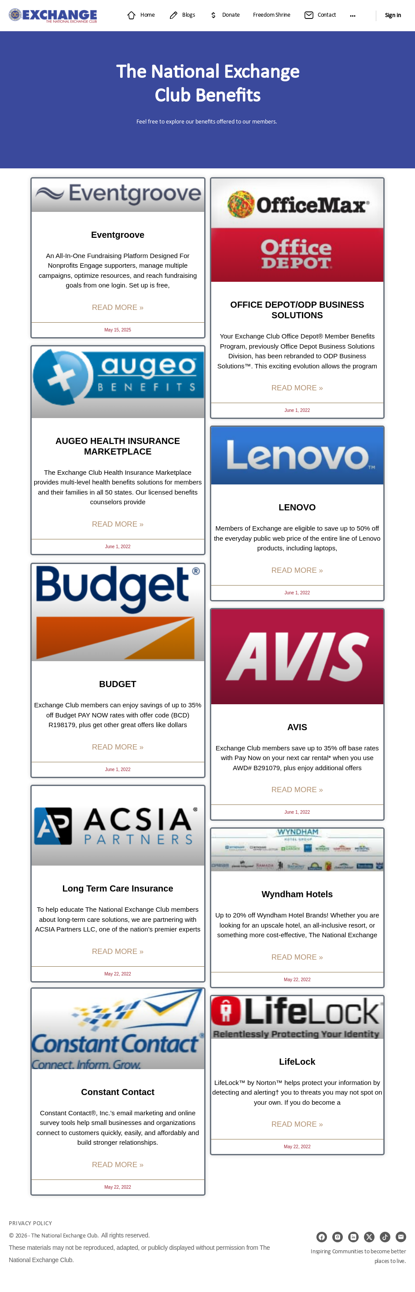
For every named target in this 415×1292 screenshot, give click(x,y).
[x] (369, 1237)
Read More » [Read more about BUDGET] (117, 746)
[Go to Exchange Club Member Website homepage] (53, 15)
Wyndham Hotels (297, 894)
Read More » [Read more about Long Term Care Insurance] (117, 950)
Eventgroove (117, 235)
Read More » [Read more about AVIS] (297, 790)
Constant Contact (117, 1092)
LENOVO (297, 507)
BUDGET (117, 683)
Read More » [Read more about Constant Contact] (117, 1165)
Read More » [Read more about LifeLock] (297, 1124)
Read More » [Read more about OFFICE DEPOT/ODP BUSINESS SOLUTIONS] (297, 388)
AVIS (297, 727)
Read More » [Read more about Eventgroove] (117, 307)
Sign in (393, 15)
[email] (401, 1237)
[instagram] (337, 1237)
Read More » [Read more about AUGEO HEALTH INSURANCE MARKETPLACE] (117, 524)
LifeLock (297, 1061)
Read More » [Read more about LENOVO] (297, 570)
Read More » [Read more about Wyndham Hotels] (297, 957)
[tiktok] (385, 1237)
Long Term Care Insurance (117, 887)
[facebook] (321, 1237)
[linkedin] (353, 1237)
